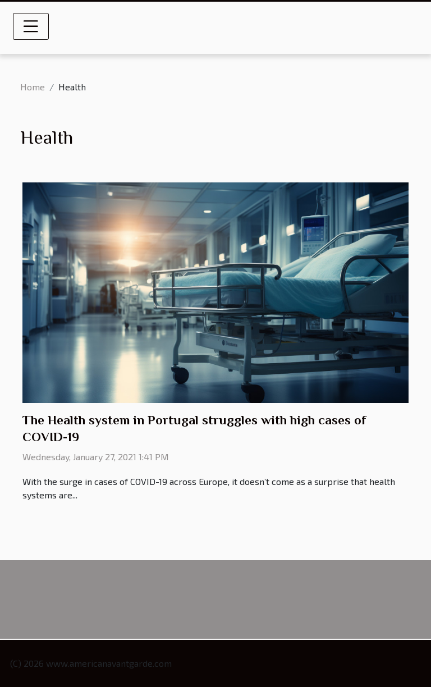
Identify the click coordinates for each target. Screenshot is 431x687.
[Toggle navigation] (31, 26)
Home (32, 86)
